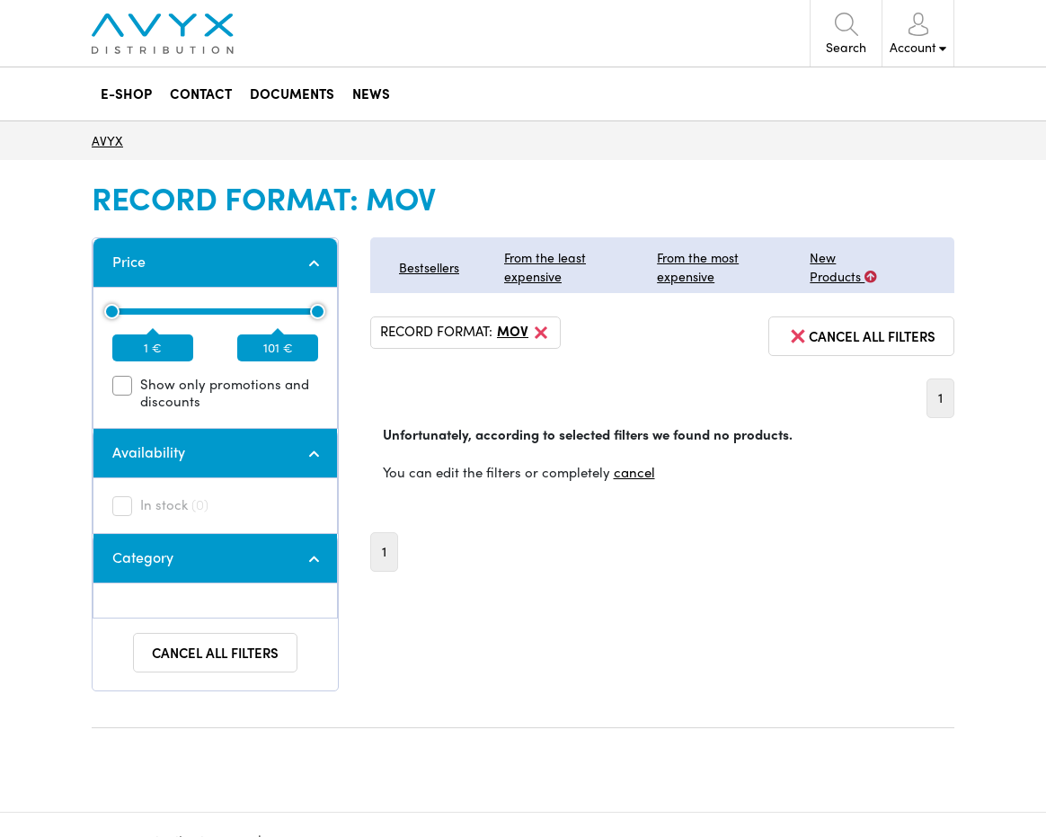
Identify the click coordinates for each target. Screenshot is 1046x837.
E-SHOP (126, 93)
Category (142, 557)
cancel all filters (861, 336)
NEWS (371, 93)
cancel (634, 472)
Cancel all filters (215, 653)
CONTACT (201, 93)
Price (129, 261)
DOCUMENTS (292, 93)
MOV (524, 333)
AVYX (107, 140)
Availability (148, 451)
